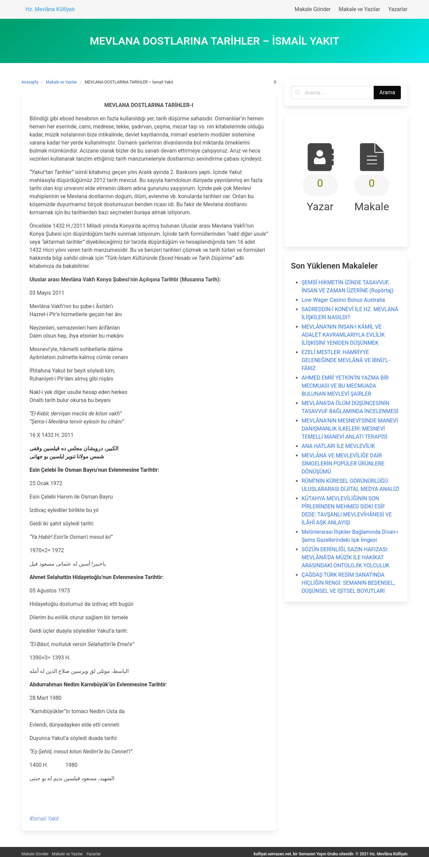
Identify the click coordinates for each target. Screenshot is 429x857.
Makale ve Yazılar (61, 82)
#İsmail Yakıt (44, 818)
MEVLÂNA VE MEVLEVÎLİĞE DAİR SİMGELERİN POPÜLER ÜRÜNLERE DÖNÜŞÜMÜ (343, 463)
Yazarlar (93, 854)
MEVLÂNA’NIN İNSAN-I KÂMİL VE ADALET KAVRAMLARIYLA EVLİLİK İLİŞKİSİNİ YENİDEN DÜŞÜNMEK (343, 335)
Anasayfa (29, 82)
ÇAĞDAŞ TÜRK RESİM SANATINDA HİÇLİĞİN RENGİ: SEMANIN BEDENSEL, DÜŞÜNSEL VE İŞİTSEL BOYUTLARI (348, 583)
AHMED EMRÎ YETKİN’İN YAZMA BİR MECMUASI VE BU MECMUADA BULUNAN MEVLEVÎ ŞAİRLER (345, 386)
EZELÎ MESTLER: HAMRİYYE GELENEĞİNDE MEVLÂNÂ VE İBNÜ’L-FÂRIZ (345, 360)
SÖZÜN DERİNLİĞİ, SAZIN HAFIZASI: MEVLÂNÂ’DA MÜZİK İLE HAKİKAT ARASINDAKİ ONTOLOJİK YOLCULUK (345, 557)
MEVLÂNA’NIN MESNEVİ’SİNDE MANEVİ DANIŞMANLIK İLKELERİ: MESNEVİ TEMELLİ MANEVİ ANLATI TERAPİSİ (350, 428)
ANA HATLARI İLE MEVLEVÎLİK (338, 446)
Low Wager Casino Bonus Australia (343, 300)
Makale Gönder (35, 854)
